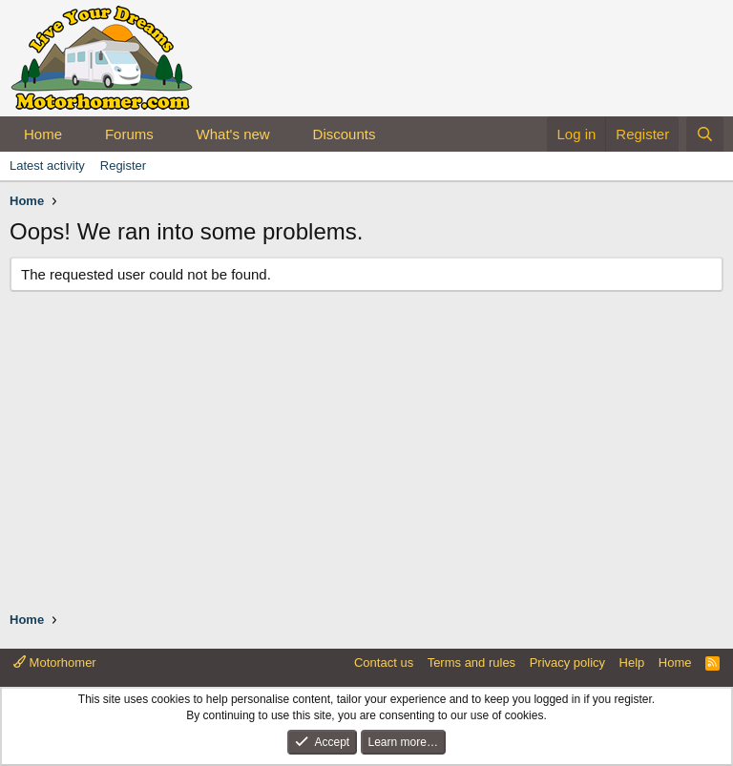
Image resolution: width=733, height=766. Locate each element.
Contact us (383, 662)
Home (43, 134)
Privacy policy (567, 662)
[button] (77, 134)
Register (123, 165)
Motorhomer (54, 662)
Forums (129, 134)
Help (632, 662)
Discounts (344, 134)
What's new (233, 134)
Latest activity (47, 165)
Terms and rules (471, 662)
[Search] (704, 134)
